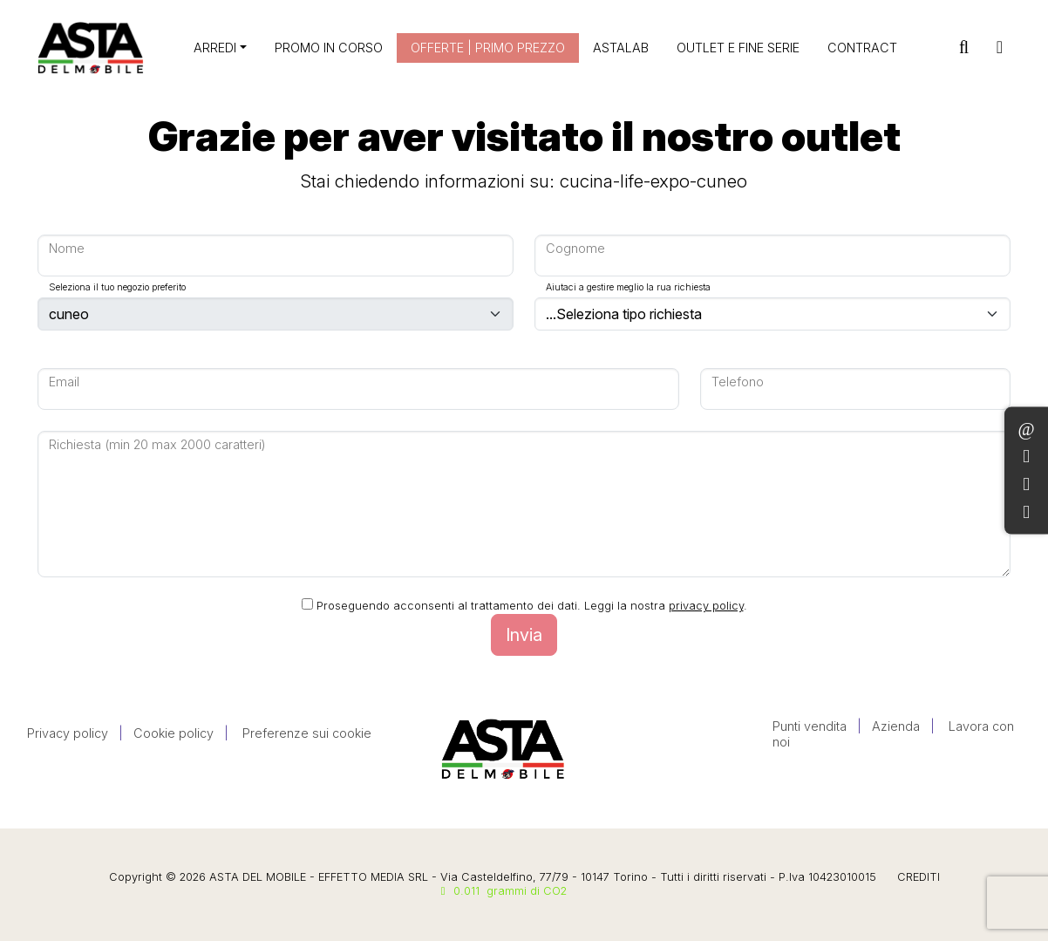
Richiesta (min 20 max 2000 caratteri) (157, 444)
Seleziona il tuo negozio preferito (117, 287)
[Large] (275, 255)
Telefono (737, 381)
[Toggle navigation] (1000, 48)
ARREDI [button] (215, 47)
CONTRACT (862, 47)
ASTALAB (621, 47)
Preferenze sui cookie (306, 733)
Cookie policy (173, 733)
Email (64, 381)
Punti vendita (809, 726)
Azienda (896, 726)
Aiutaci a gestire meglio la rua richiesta (628, 287)
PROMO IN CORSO (329, 47)
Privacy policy (67, 733)
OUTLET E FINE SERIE (738, 47)
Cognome (575, 248)
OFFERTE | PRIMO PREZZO (488, 47)
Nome (67, 248)
